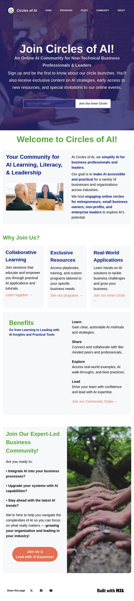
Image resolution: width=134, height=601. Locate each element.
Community (102, 10)
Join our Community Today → (95, 401)
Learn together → (19, 295)
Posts (84, 10)
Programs (66, 10)
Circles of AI (27, 10)
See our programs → (66, 295)
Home (48, 10)
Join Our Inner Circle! (93, 103)
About (121, 10)
